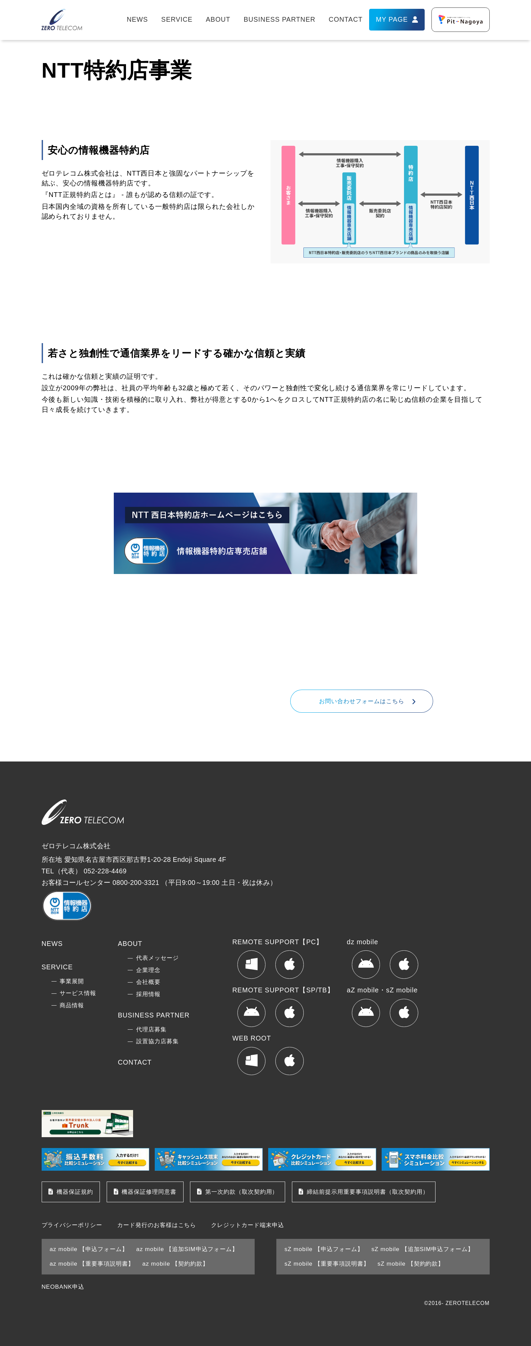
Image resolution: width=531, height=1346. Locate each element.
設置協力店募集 (157, 1041)
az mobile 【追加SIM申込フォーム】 (187, 1249)
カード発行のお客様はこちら (156, 1225)
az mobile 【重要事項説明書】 (92, 1263)
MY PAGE (392, 19)
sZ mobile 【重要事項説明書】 (326, 1263)
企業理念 (148, 970)
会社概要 (148, 981)
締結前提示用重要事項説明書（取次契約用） (368, 1191)
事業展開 (72, 981)
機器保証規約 (75, 1191)
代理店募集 (151, 1029)
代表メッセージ (157, 957)
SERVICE (177, 19)
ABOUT (218, 19)
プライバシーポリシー (72, 1225)
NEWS (137, 19)
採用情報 (148, 994)
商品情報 (72, 1005)
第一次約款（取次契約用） (241, 1191)
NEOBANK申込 (63, 1286)
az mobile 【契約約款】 (175, 1263)
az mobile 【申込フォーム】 (89, 1249)
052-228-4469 (334, 668)
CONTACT (346, 19)
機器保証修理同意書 (149, 1191)
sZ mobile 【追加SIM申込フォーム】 (422, 1249)
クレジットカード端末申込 (247, 1225)
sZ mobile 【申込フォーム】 (323, 1249)
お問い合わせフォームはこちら (361, 701)
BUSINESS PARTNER (279, 19)
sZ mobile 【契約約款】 (411, 1263)
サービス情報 (78, 993)
